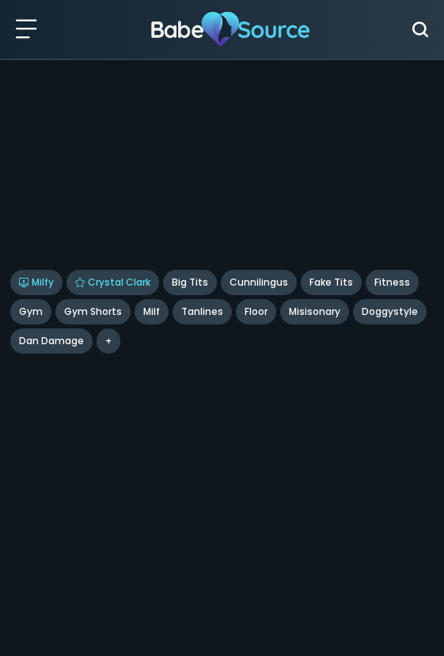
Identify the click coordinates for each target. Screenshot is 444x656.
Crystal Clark (112, 282)
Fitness (392, 282)
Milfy (36, 282)
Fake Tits (331, 282)
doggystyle (390, 311)
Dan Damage (51, 340)
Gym (31, 311)
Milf (151, 311)
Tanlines (202, 311)
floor (256, 311)
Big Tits (190, 282)
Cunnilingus (259, 282)
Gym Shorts (93, 311)
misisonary (314, 311)
